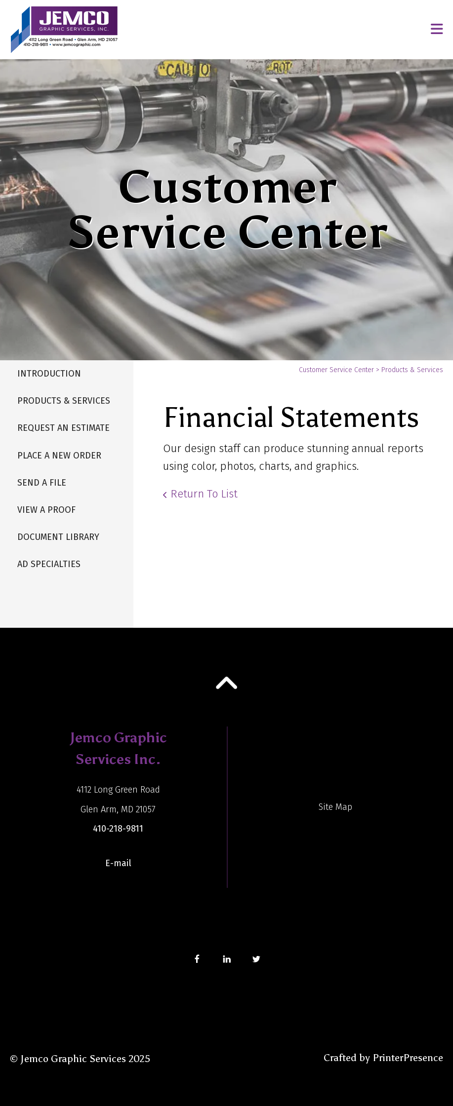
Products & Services (63, 400)
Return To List (204, 493)
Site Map (335, 806)
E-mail (118, 863)
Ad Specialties (49, 564)
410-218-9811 (118, 828)
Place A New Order (59, 455)
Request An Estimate (63, 427)
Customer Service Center (336, 370)
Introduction (49, 373)
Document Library (58, 537)
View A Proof (46, 509)
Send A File (41, 482)
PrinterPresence (407, 1058)
